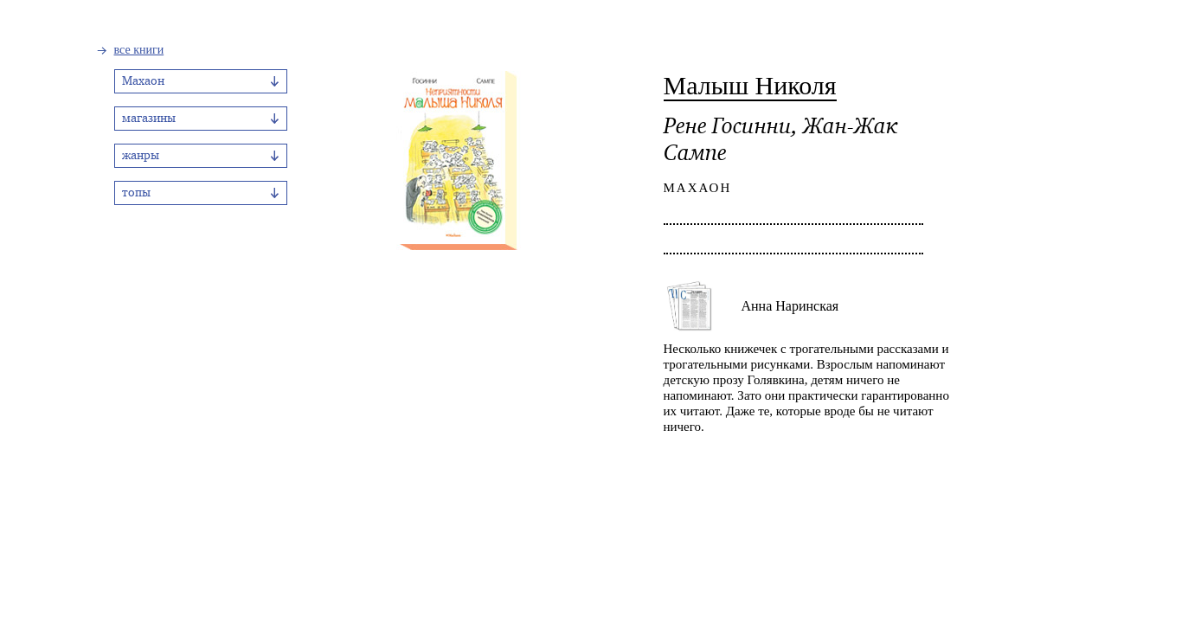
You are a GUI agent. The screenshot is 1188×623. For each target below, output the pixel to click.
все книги (139, 49)
